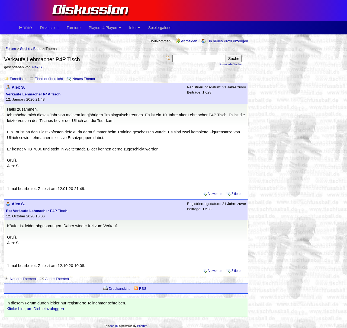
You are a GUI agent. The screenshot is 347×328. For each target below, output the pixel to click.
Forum (10, 49)
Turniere (74, 27)
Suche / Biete (30, 49)
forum (114, 325)
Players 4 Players (105, 27)
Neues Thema (83, 79)
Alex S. (37, 67)
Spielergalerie (160, 27)
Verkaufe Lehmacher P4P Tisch (33, 94)
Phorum (142, 325)
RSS (142, 289)
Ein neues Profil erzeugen (227, 41)
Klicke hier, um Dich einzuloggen (35, 309)
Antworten (215, 194)
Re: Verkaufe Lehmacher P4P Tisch (37, 211)
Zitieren (237, 194)
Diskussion (49, 27)
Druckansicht (119, 289)
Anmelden (189, 41)
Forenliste (18, 79)
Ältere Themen (57, 279)
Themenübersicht (49, 79)
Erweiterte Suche (231, 64)
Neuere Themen (23, 279)
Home (25, 27)
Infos (134, 27)
